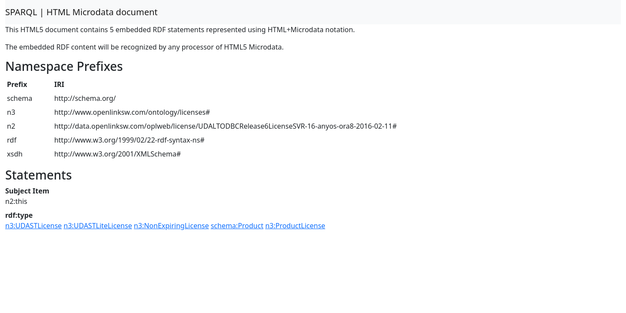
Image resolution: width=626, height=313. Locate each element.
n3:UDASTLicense (33, 225)
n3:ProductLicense (295, 225)
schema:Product (237, 225)
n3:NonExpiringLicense (171, 225)
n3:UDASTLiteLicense (97, 225)
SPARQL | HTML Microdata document (81, 12)
